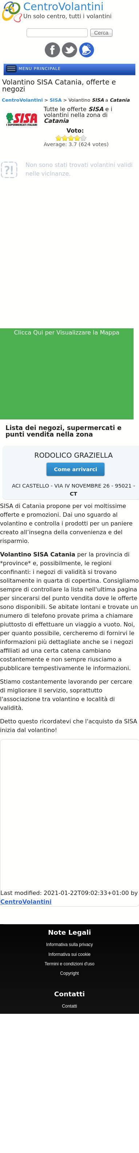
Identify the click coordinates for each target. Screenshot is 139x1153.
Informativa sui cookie (69, 954)
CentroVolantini (63, 6)
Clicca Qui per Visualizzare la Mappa (67, 332)
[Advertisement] (68, 256)
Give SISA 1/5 (59, 138)
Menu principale (40, 68)
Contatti (69, 1006)
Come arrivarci (75, 469)
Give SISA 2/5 (65, 138)
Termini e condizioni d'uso (69, 963)
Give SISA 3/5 (71, 138)
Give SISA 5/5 (83, 138)
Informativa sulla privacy (69, 944)
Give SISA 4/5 (77, 138)
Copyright (69, 973)
